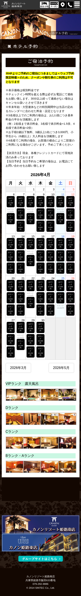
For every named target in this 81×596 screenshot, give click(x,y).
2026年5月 (61, 368)
